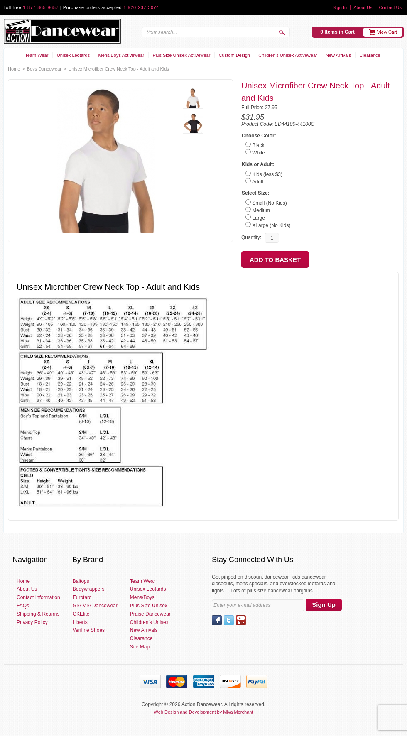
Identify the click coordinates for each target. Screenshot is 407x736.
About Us (362, 7)
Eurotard (82, 597)
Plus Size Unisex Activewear (182, 55)
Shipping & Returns (38, 614)
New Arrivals (338, 55)
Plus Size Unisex (148, 606)
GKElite (81, 614)
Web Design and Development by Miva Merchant (203, 711)
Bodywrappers (89, 589)
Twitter (229, 620)
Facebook (217, 620)
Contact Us (390, 7)
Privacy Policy (32, 622)
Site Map (140, 647)
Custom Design (234, 55)
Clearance (370, 55)
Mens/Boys (142, 597)
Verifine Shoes (89, 630)
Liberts (80, 622)
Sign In (340, 7)
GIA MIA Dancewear (95, 606)
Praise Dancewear (150, 614)
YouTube (241, 620)
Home (14, 68)
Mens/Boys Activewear (121, 55)
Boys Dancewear (44, 68)
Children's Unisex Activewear (287, 55)
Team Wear (36, 55)
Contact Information (38, 597)
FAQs (23, 606)
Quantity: (251, 237)
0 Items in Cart (337, 32)
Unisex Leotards (73, 55)
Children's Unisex (149, 622)
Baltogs (81, 581)
